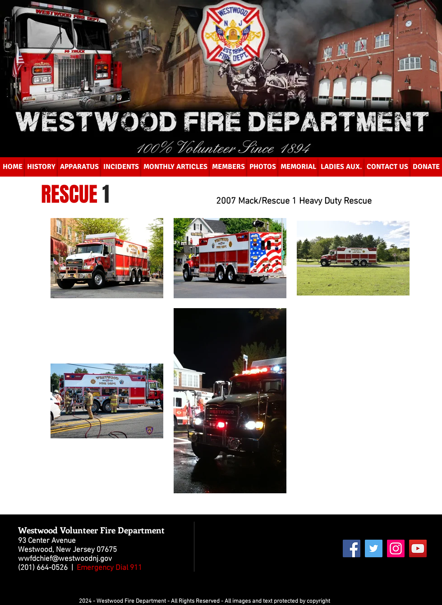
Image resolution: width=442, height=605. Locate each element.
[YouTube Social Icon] (418, 548)
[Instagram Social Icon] (396, 548)
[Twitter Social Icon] (373, 548)
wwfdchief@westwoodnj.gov (65, 559)
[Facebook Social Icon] (351, 548)
